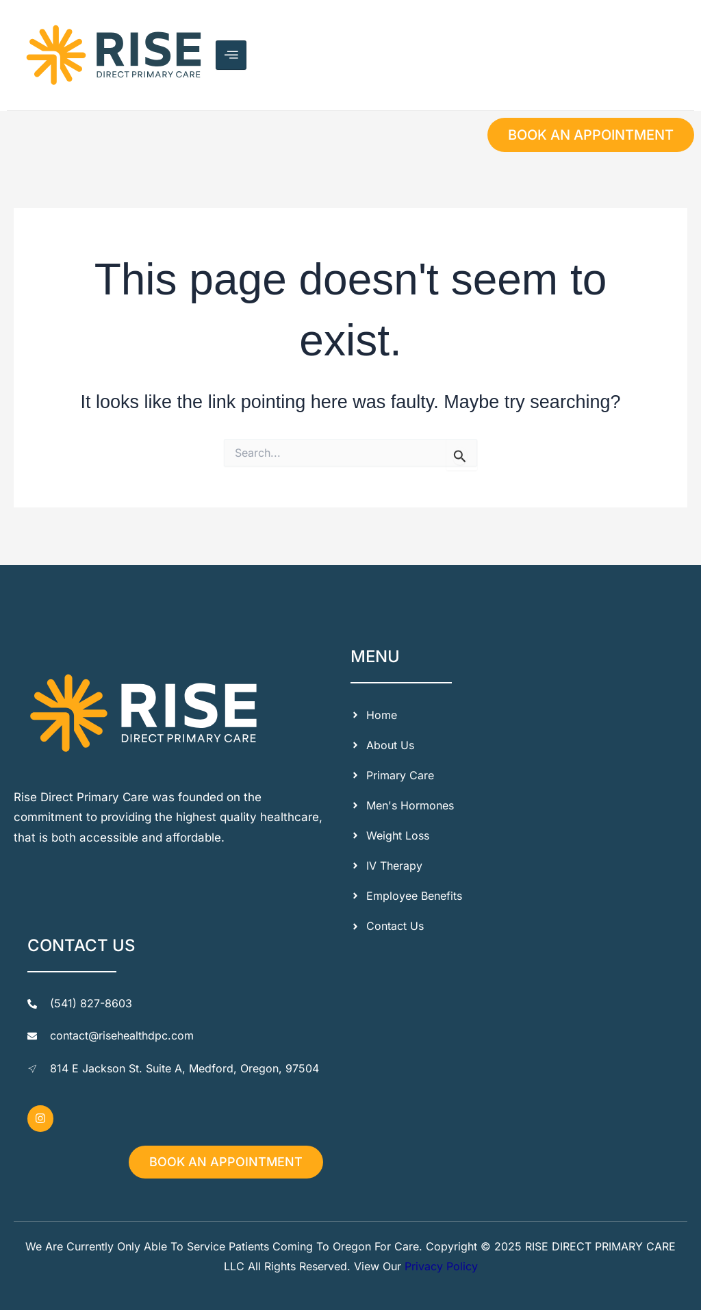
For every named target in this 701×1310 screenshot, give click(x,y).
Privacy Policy (441, 1266)
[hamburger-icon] (231, 55)
